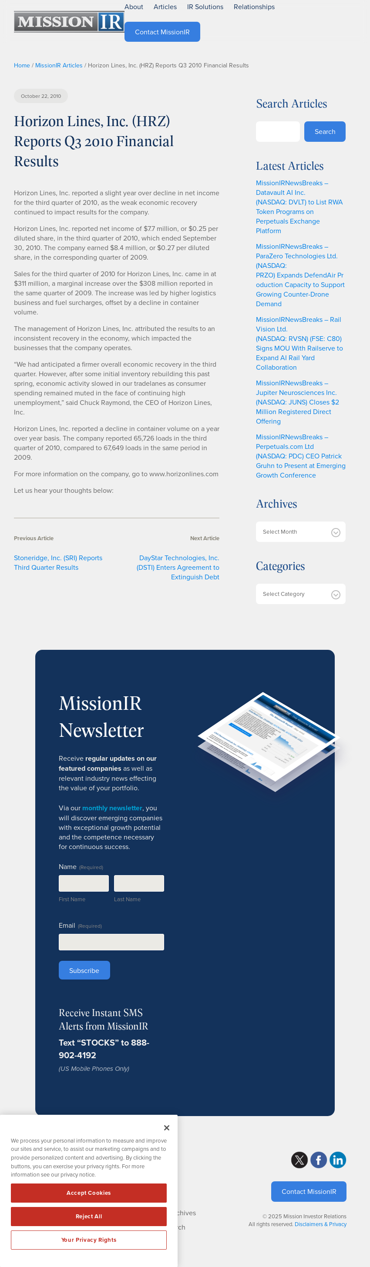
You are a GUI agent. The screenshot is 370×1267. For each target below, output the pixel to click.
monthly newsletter (112, 808)
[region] (89, 1191)
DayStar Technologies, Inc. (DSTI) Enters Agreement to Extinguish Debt (178, 567)
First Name (72, 899)
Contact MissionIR (309, 1191)
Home (22, 65)
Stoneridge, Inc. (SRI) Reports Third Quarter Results (58, 562)
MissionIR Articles (59, 65)
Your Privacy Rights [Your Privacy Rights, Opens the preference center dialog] (88, 1240)
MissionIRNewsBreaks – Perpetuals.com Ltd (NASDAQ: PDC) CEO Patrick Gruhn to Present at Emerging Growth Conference (301, 456)
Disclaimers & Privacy (320, 1224)
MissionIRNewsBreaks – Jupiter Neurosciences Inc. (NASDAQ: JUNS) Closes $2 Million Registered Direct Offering (297, 402)
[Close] (166, 1127)
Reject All (89, 1216)
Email (80, 925)
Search (325, 131)
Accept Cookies (89, 1193)
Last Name (127, 899)
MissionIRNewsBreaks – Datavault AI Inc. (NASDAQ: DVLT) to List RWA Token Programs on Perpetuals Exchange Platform (299, 206)
